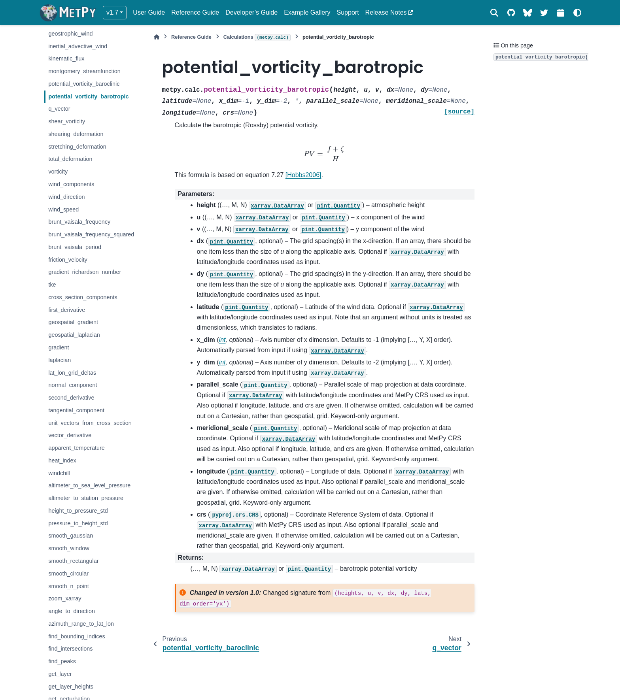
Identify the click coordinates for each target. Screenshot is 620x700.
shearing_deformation (75, 134)
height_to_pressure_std (78, 511)
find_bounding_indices (76, 636)
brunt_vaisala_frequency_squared (91, 234)
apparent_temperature (76, 448)
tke (52, 284)
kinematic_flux (66, 58)
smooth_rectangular (73, 561)
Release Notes (386, 12)
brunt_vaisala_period (74, 247)
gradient (58, 347)
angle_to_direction (71, 611)
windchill (59, 473)
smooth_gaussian (70, 535)
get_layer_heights (70, 686)
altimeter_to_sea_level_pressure (89, 485)
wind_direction (66, 197)
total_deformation (70, 159)
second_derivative (71, 397)
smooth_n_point (68, 586)
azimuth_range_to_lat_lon (81, 624)
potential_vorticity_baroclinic (83, 84)
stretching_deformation (77, 146)
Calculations (257, 37)
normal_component (72, 385)
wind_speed (63, 209)
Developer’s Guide (251, 12)
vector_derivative (69, 435)
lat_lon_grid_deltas (72, 373)
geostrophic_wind (70, 33)
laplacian (59, 360)
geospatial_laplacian (74, 335)
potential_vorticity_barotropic (88, 96)
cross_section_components (82, 297)
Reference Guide (195, 12)
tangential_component (76, 410)
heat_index (62, 460)
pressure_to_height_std (78, 523)
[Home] (156, 37)
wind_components (71, 184)
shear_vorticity (66, 121)
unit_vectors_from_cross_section (89, 423)
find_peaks (62, 661)
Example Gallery (307, 12)
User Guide (149, 12)
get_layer (60, 674)
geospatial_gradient (73, 322)
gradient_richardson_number (84, 272)
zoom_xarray (64, 598)
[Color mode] (577, 12)
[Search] (494, 12)
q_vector (59, 109)
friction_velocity (67, 260)
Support (348, 12)
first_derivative (66, 310)
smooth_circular (68, 573)
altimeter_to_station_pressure (85, 498)
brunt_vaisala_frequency (79, 222)
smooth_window (68, 548)
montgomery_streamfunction (84, 71)
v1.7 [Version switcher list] (112, 12)
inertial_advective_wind (77, 46)
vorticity (58, 171)
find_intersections (70, 648)
